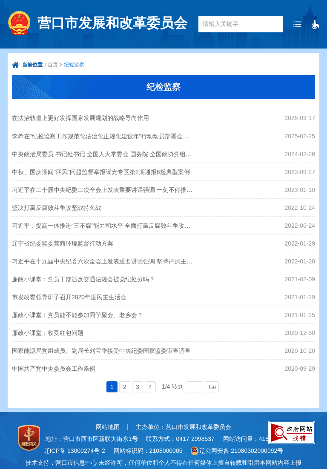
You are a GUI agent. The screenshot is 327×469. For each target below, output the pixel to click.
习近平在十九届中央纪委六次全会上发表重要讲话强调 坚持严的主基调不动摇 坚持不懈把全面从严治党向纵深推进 (103, 261)
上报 (295, 462)
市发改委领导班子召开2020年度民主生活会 (69, 297)
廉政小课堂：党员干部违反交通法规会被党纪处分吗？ (83, 279)
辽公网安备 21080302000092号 (241, 450)
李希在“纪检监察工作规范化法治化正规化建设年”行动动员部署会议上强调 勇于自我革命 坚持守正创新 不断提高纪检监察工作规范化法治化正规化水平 (103, 136)
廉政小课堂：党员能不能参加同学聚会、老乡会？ (77, 315)
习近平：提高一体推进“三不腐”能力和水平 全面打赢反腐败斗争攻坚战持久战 (103, 225)
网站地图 (108, 426)
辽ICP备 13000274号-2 (74, 450)
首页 (53, 65)
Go (212, 387)
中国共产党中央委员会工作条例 (53, 368)
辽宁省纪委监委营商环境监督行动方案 (62, 243)
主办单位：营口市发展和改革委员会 (183, 426)
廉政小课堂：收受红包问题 (47, 332)
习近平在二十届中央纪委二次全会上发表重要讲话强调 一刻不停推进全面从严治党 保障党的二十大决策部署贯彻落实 (103, 189)
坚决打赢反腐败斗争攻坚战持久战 (56, 207)
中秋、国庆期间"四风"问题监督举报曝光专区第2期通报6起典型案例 (101, 172)
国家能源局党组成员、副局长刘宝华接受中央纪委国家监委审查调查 (101, 350)
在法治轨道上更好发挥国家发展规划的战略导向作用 (80, 117)
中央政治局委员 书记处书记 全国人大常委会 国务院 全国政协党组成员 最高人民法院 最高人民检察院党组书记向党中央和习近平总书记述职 (103, 154)
